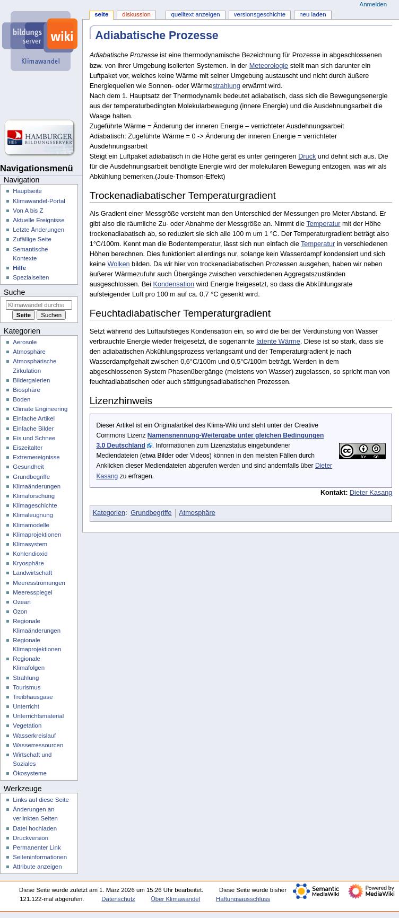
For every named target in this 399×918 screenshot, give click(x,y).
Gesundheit (28, 467)
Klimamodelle (31, 525)
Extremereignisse (36, 457)
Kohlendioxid (30, 553)
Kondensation (174, 284)
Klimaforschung (34, 496)
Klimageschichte (35, 505)
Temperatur (323, 224)
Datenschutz (118, 899)
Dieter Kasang (371, 492)
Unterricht (26, 706)
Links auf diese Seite (41, 800)
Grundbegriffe (151, 513)
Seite (101, 14)
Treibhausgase (33, 697)
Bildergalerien (31, 380)
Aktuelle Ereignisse (38, 220)
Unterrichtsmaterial (38, 716)
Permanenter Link (36, 847)
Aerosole (25, 342)
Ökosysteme (30, 773)
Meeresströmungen (39, 583)
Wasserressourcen (38, 745)
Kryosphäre (28, 563)
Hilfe (19, 268)
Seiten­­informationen (40, 857)
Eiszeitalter (27, 447)
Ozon (20, 611)
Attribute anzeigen (37, 866)
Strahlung (26, 678)
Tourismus (26, 687)
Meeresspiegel (33, 592)
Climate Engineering (40, 409)
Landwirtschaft (32, 573)
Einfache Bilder (33, 428)
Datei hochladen (35, 828)
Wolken (118, 264)
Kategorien (109, 513)
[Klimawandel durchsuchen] (39, 305)
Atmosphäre (197, 513)
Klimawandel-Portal (39, 201)
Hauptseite (27, 191)
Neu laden (312, 14)
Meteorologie (268, 65)
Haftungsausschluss (243, 899)
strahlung (226, 86)
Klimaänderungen (36, 486)
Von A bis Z (28, 210)
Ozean (22, 602)
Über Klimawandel (176, 899)
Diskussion (136, 14)
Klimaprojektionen (37, 534)
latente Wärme (278, 341)
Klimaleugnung (33, 515)
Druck (307, 156)
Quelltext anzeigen (195, 14)
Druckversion (30, 838)
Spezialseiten (31, 277)
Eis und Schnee (34, 438)
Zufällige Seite (32, 239)
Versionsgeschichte (259, 14)
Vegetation (27, 725)
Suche (14, 292)
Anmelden (373, 4)
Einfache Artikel (34, 418)
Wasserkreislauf (34, 735)
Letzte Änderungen (38, 229)
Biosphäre (26, 390)
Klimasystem (30, 544)
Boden (21, 399)
